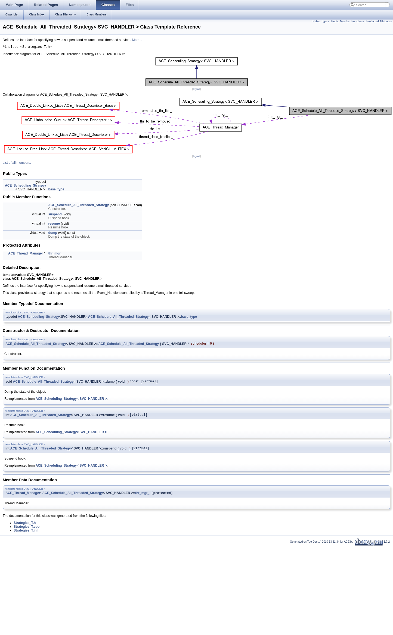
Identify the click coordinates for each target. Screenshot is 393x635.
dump (52, 233)
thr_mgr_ (55, 254)
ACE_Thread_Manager (25, 254)
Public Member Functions (347, 21)
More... (137, 40)
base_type (56, 190)
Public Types (320, 21)
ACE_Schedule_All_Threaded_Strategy (78, 206)
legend (196, 90)
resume (54, 224)
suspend (54, 215)
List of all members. (17, 163)
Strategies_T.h (25, 527)
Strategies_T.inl (26, 534)
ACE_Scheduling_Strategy (25, 186)
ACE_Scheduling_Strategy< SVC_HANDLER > (71, 401)
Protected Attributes (379, 21)
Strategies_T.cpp (26, 531)
